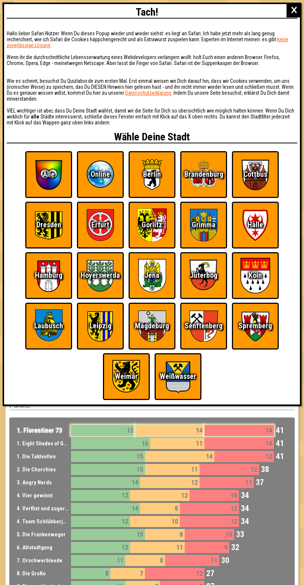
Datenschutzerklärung (148, 93)
